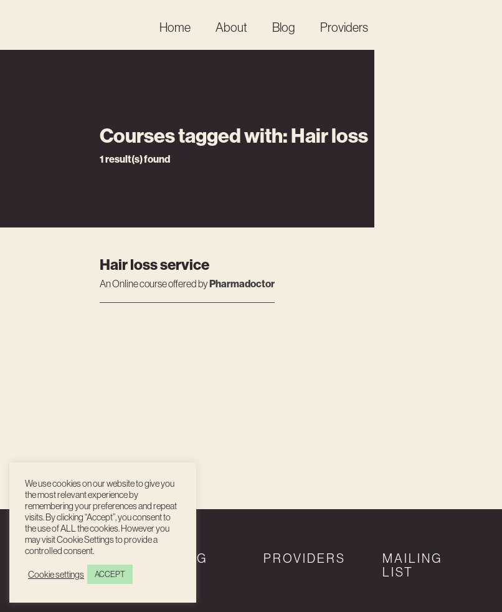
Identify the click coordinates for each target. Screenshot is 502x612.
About (231, 27)
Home (175, 27)
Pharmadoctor (242, 283)
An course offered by (154, 284)
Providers (344, 27)
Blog (283, 27)
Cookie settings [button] (56, 575)
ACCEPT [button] (110, 574)
